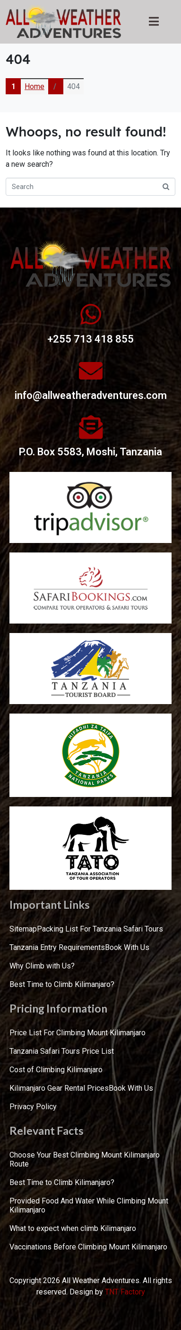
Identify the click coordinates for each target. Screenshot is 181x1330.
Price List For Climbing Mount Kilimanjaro (77, 1032)
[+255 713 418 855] (91, 314)
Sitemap (23, 928)
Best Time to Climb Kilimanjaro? (61, 984)
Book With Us (127, 947)
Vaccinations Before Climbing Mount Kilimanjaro (88, 1246)
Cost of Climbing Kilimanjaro (56, 1069)
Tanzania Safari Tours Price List (61, 1051)
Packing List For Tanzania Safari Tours (100, 928)
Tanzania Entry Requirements (57, 947)
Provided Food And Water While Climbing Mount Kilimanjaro (88, 1205)
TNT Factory (125, 1291)
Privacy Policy (33, 1106)
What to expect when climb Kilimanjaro (72, 1228)
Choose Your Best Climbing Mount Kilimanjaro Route (84, 1159)
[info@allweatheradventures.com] (91, 370)
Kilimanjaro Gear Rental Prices (59, 1088)
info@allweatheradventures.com (91, 395)
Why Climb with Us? (42, 965)
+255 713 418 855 (90, 339)
